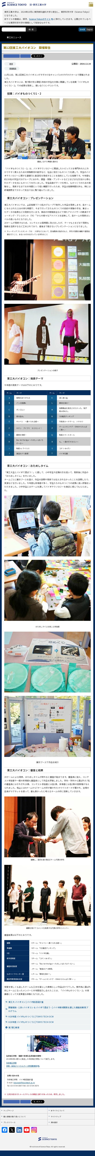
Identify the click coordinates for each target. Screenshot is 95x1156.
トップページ (8, 1110)
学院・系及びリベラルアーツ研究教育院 (21, 1066)
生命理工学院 (11, 1063)
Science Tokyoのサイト (40, 18)
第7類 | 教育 (13, 1027)
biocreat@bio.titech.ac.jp (24, 1082)
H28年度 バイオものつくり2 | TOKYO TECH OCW (31, 1021)
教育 (11, 64)
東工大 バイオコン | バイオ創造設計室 (25, 1001)
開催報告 (12, 68)
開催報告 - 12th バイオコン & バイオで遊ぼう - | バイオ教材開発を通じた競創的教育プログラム (48, 1009)
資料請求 (54, 1122)
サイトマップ (56, 1116)
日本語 (82, 29)
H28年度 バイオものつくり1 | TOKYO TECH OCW (31, 1016)
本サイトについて (57, 1110)
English (90, 29)
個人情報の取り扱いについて (14, 1116)
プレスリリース (9, 1122)
